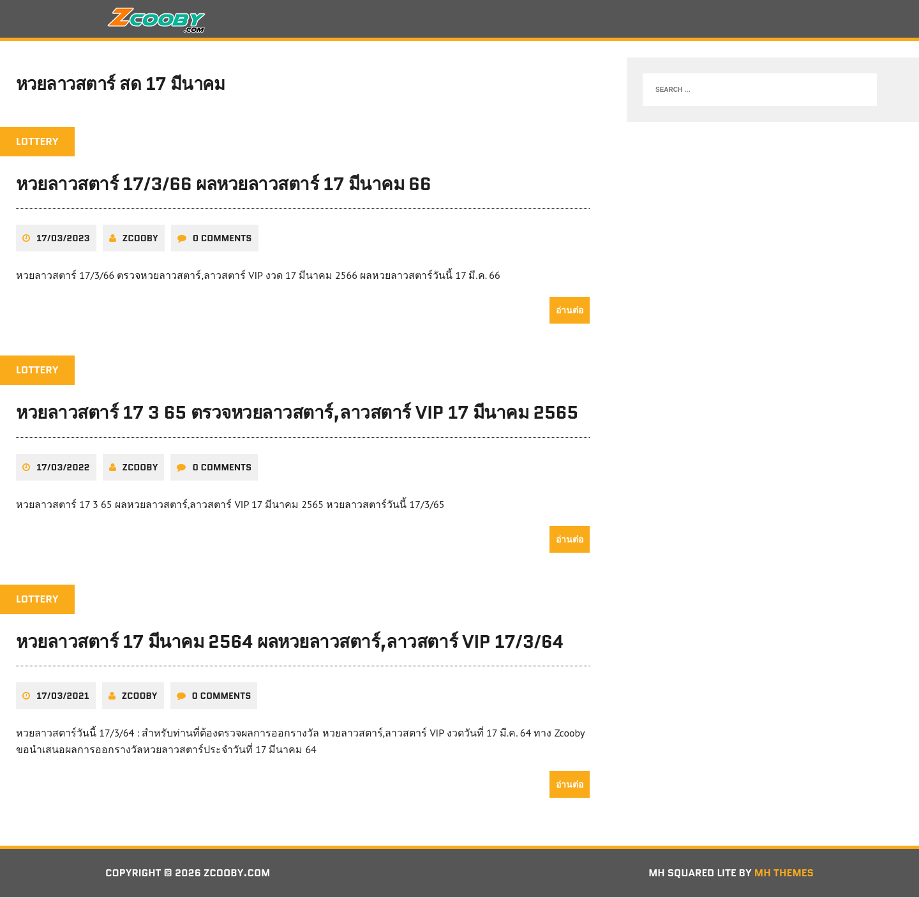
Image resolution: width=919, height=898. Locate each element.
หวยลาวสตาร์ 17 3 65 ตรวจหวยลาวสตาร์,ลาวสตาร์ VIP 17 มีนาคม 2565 (297, 413)
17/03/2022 (63, 467)
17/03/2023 (63, 239)
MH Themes (784, 874)
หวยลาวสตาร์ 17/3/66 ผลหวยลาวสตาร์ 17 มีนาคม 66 (223, 185)
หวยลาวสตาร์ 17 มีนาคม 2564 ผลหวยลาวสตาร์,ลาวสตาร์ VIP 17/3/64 (290, 642)
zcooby (140, 239)
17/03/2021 (62, 697)
